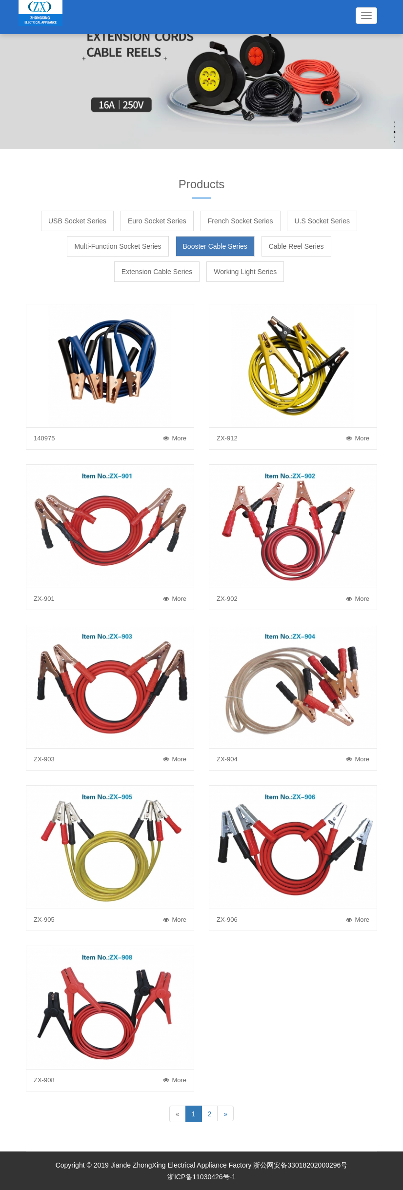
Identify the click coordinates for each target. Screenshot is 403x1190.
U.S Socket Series (322, 221)
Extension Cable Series (157, 272)
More (174, 438)
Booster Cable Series (215, 246)
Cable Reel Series (296, 246)
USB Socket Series (77, 221)
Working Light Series (245, 272)
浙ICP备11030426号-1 (201, 1177)
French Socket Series (240, 221)
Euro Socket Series (157, 221)
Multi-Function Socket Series (117, 246)
